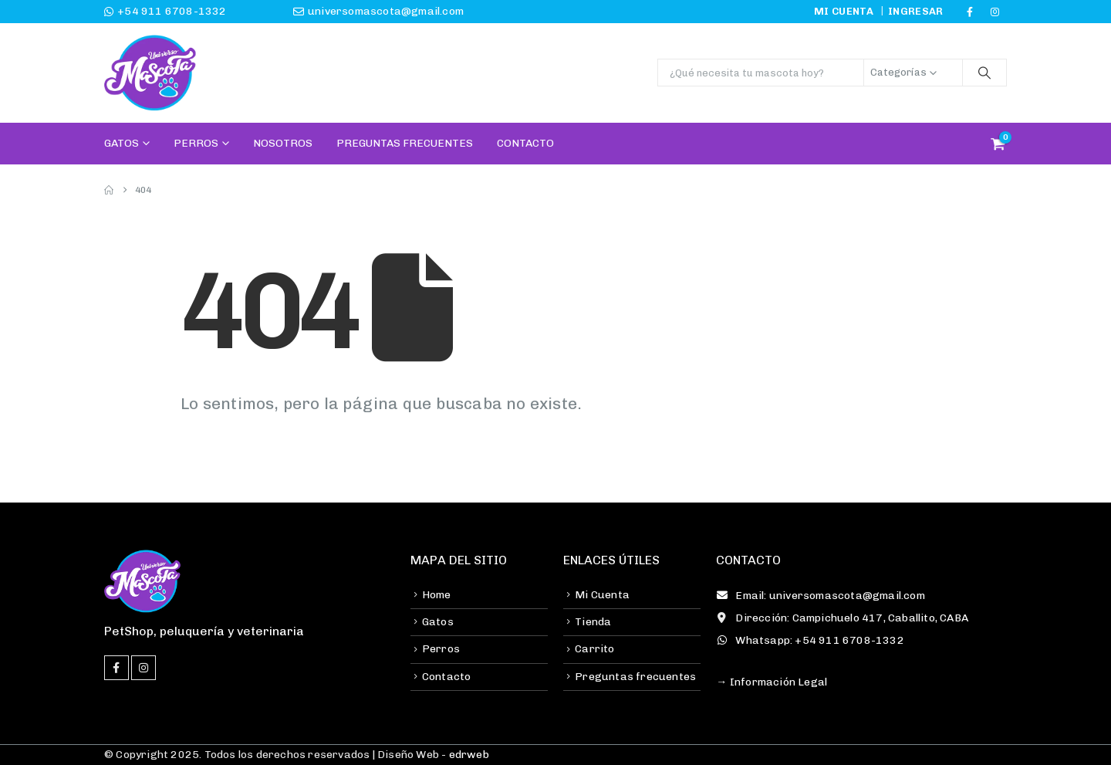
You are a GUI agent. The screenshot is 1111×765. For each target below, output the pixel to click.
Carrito (594, 648)
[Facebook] (970, 11)
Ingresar (916, 11)
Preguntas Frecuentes (404, 143)
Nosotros (282, 143)
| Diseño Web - (429, 754)
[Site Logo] (150, 73)
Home (436, 594)
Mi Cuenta (602, 594)
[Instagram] (995, 11)
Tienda (593, 621)
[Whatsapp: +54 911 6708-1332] (861, 641)
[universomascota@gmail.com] (326, 11)
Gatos (121, 143)
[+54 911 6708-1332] (191, 11)
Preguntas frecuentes (635, 676)
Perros (196, 143)
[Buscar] (984, 72)
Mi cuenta (843, 11)
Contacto (525, 143)
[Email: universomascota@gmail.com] (861, 596)
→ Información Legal (771, 682)
